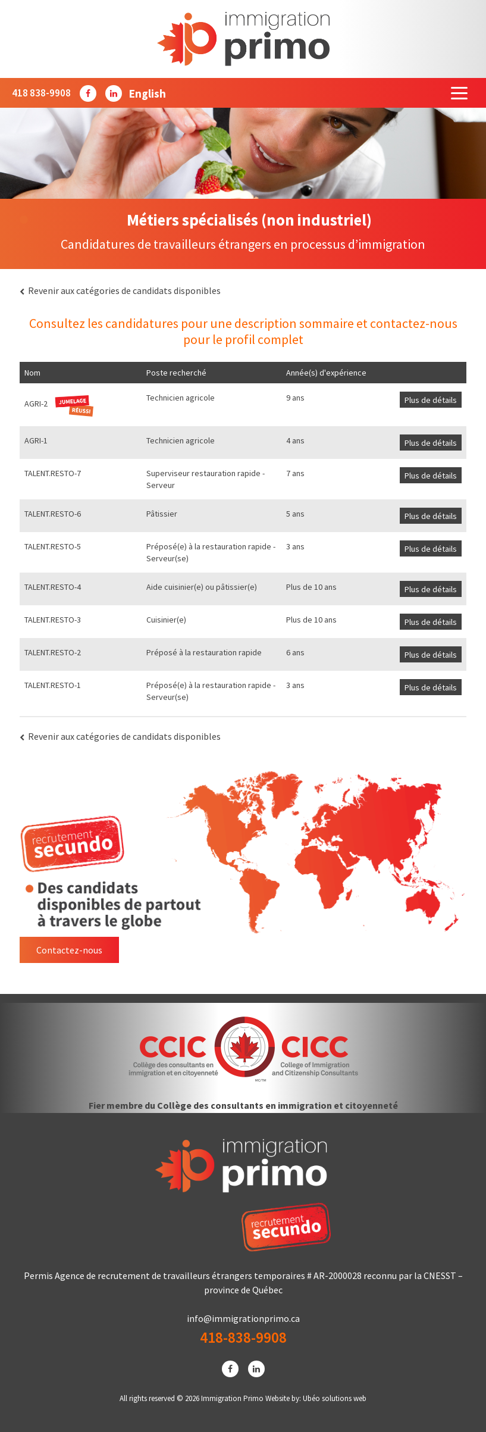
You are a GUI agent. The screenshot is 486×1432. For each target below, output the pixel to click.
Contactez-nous (69, 950)
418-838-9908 (243, 1337)
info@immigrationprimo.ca (243, 1318)
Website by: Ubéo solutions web (315, 1398)
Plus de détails (431, 400)
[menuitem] (147, 93)
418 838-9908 (41, 92)
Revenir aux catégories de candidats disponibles (120, 290)
